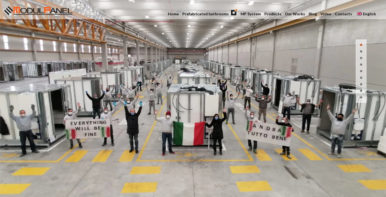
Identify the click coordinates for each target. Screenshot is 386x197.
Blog (313, 13)
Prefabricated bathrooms (208, 13)
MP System (251, 13)
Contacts (343, 13)
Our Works (295, 13)
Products (271, 14)
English (365, 14)
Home (173, 13)
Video (325, 13)
